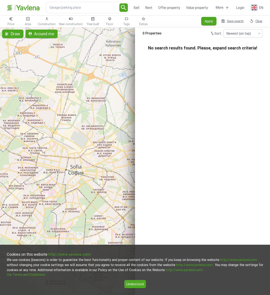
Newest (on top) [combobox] (238, 33)
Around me (42, 34)
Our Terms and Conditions (26, 275)
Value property (197, 8)
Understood (135, 284)
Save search (233, 21)
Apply (208, 21)
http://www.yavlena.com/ (69, 254)
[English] (257, 7)
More (222, 7)
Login (240, 8)
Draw (12, 34)
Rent (148, 8)
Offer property (169, 8)
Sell (136, 8)
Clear (256, 21)
